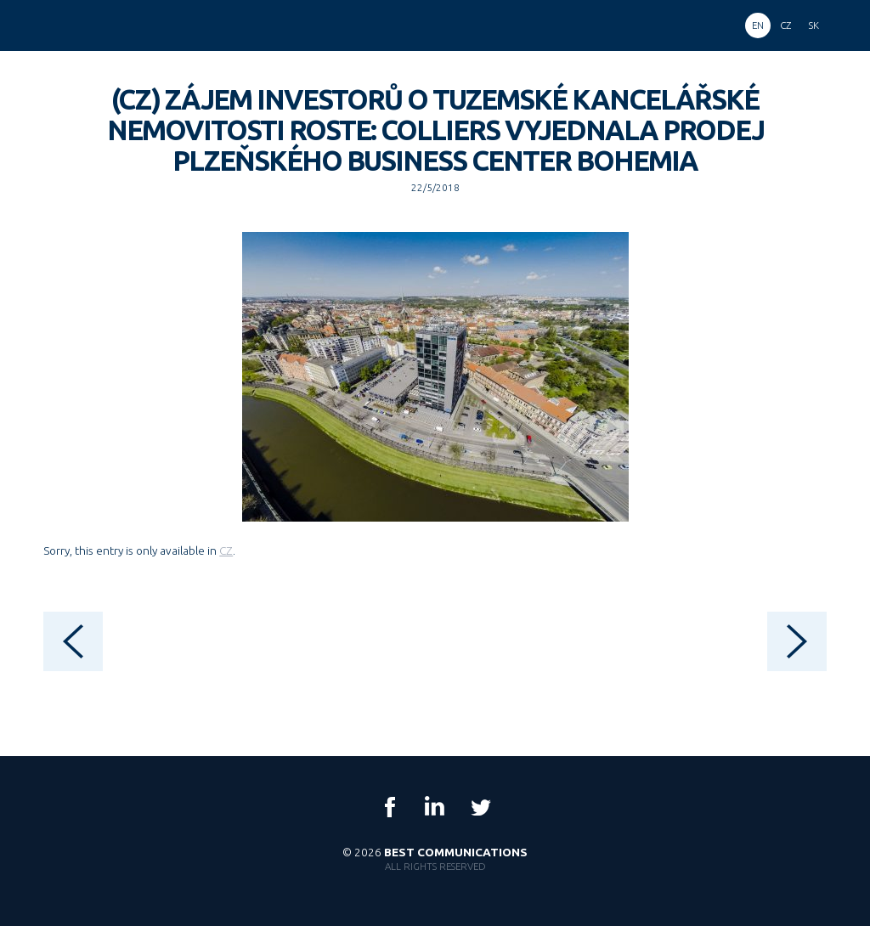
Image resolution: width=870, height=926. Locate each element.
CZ (226, 550)
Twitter (480, 807)
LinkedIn (435, 807)
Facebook (390, 807)
